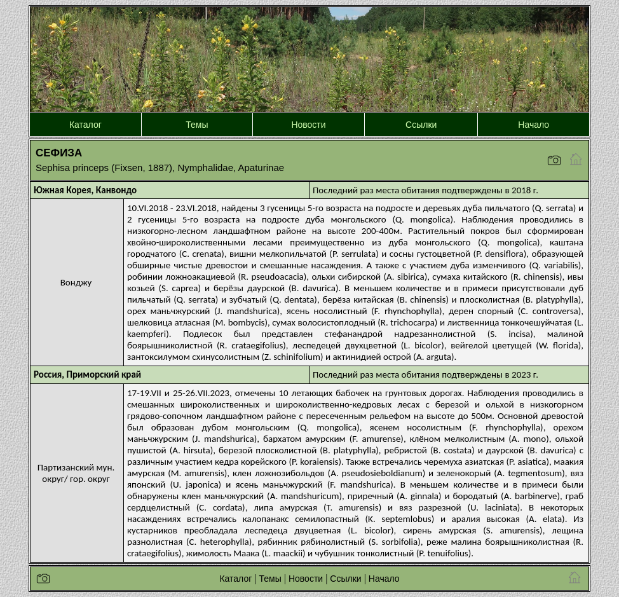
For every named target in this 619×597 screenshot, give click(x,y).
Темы (197, 125)
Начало (533, 125)
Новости (308, 125)
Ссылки (421, 125)
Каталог (85, 125)
